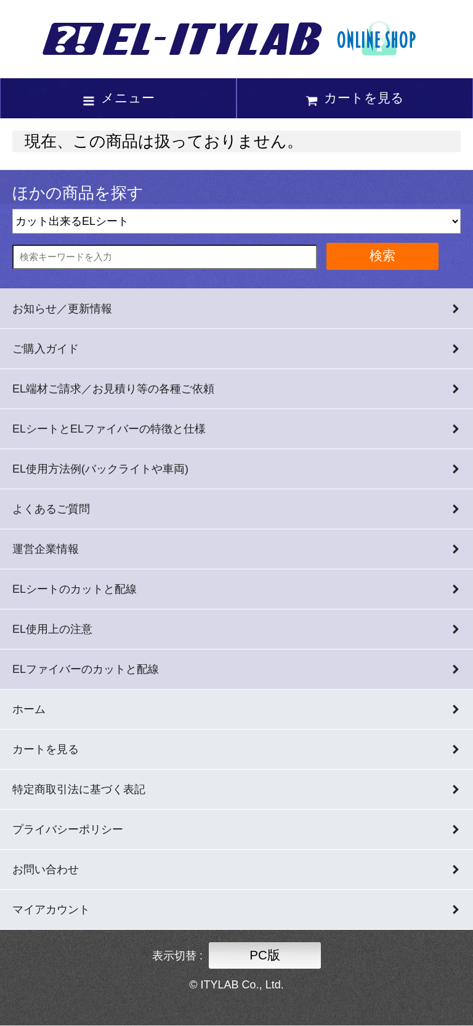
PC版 (264, 955)
